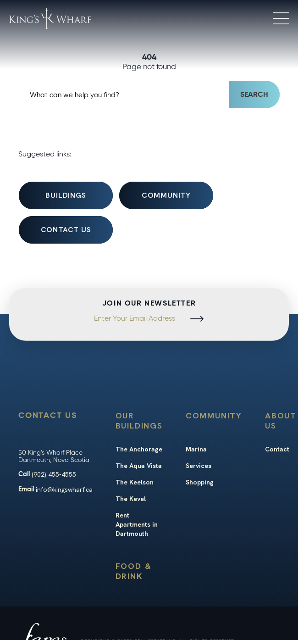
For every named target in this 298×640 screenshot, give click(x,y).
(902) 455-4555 (54, 474)
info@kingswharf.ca (64, 489)
